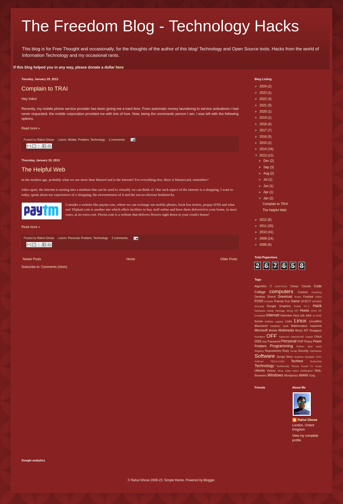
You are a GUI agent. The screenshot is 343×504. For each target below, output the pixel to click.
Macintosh (261, 325)
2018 (264, 124)
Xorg (312, 375)
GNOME (317, 301)
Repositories (273, 350)
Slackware (316, 350)
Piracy (308, 341)
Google (271, 306)
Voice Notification (302, 370)
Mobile (72, 139)
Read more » (30, 128)
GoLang (259, 306)
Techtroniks (282, 366)
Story (289, 356)
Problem (83, 139)
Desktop (260, 296)
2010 (264, 232)
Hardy (270, 310)
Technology (98, 139)
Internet (272, 315)
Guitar (297, 306)
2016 (264, 137)
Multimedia (286, 330)
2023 (264, 93)
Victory (271, 370)
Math (285, 325)
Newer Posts (32, 259)
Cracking (316, 292)
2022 (264, 99)
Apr (266, 192)
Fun (287, 301)
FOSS (259, 301)
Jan (266, 198)
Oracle (309, 336)
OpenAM (284, 336)
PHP (300, 341)
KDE (319, 315)
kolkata (269, 321)
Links (288, 321)
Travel (304, 366)
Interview (286, 315)
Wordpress (291, 375)
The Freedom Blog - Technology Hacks (160, 26)
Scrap (293, 350)
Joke (308, 315)
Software (265, 356)
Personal (74, 238)
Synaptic (310, 356)
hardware (260, 310)
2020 (264, 111)
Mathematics (299, 325)
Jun (266, 186)
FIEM (318, 296)
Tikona (295, 366)
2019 (264, 118)
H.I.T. (307, 306)
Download (285, 296)
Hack (317, 306)
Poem (317, 341)
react (319, 346)
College (260, 292)
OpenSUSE (297, 336)
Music (299, 330)
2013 (264, 155)
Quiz (310, 346)
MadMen (275, 325)
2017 (264, 130)
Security (303, 350)
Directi (271, 296)
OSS (258, 341)
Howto (304, 310)
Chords (306, 286)
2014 (264, 149)
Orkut (318, 336)
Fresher (268, 301)
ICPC (314, 310)
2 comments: (117, 139)
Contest (303, 292)
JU (314, 315)
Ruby (285, 350)
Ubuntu (260, 370)
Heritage (280, 310)
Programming (281, 346)
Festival (308, 296)
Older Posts (228, 259)
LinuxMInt (315, 321)
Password (274, 341)
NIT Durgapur (313, 330)
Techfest (297, 361)
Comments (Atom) (54, 267)
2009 (264, 238)
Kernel (259, 321)
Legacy (279, 321)
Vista (287, 370)
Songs (281, 356)
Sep (266, 167)
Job (302, 315)
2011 (264, 226)
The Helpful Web (43, 169)
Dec (266, 161)
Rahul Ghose (308, 420)
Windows (275, 375)
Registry (259, 350)
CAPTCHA (281, 286)
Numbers (260, 336)
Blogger (208, 480)
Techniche (316, 361)
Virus (280, 370)
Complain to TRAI (44, 88)
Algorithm (261, 286)
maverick (316, 325)
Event (297, 296)
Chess (294, 286)
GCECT (306, 301)
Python (300, 346)
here (120, 67)
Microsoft (261, 330)
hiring (289, 310)
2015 (264, 143)
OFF (272, 336)
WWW (303, 375)
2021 (264, 105)
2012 (264, 220)
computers (281, 291)
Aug (266, 173)
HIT (296, 310)
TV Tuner (316, 366)
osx (264, 341)
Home (130, 259)
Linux (300, 320)
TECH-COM (277, 361)
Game (295, 301)
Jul (266, 179)
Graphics (285, 306)
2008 (264, 245)
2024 (264, 86)
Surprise (299, 356)
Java (296, 315)
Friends (279, 301)
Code (318, 286)
